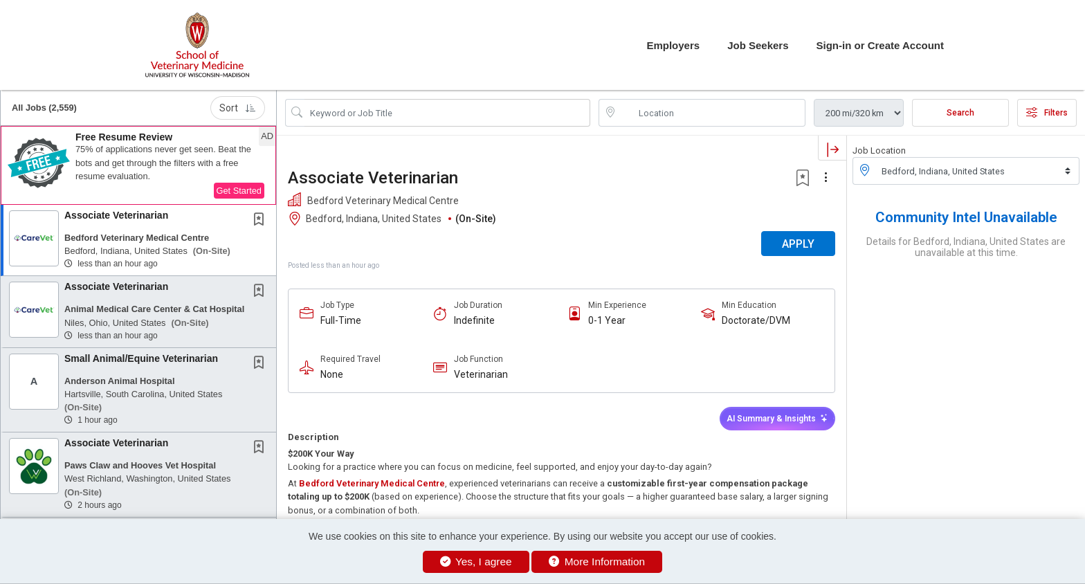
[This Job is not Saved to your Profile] (262, 220)
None (331, 374)
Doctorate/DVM (756, 320)
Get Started (239, 190)
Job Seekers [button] (757, 45)
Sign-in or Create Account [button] (880, 45)
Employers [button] (673, 45)
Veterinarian (481, 374)
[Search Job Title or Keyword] (447, 113)
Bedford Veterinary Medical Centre (372, 483)
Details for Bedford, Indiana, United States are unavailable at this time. (966, 247)
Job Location (879, 150)
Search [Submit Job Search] (960, 113)
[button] (138, 165)
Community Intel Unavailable (966, 217)
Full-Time (340, 320)
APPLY (798, 243)
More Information (597, 561)
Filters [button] (1047, 112)
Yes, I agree (476, 561)
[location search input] (711, 113)
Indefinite (474, 320)
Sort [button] (237, 107)
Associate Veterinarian (116, 215)
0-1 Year (607, 320)
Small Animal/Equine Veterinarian (141, 358)
